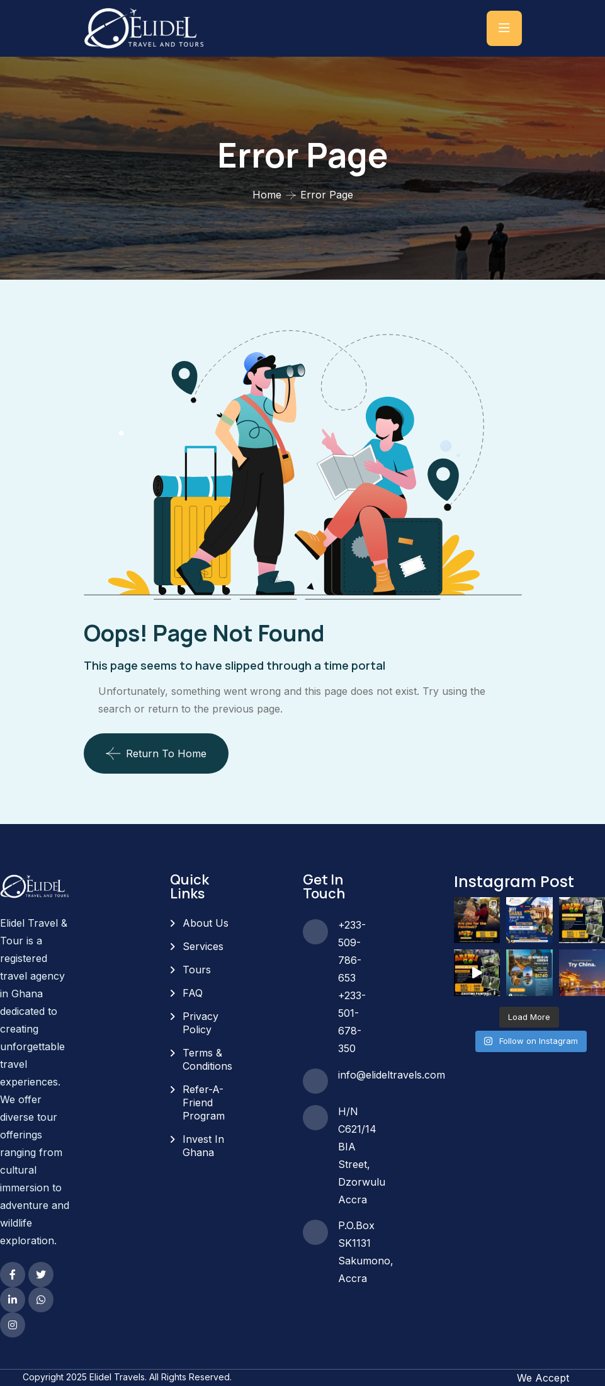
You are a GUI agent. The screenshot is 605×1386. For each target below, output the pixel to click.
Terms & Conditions (207, 1059)
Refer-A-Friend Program (204, 1102)
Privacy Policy (200, 1023)
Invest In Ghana (203, 1146)
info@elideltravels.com (391, 1074)
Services (203, 946)
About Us (206, 923)
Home (266, 194)
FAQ (193, 993)
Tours (197, 969)
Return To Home (156, 753)
